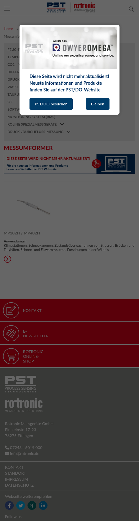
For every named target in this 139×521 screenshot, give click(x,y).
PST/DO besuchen (51, 103)
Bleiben (97, 103)
